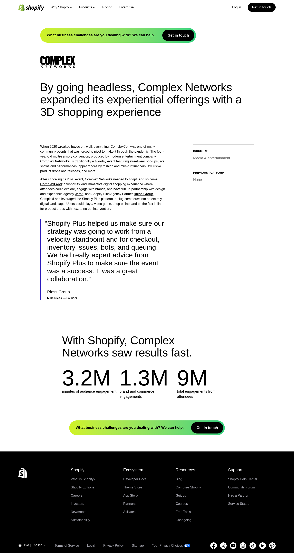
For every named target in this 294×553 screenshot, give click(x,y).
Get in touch (261, 7)
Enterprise (126, 7)
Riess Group (143, 313)
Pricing (107, 7)
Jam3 (79, 313)
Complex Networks (55, 281)
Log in (236, 7)
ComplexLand (51, 304)
